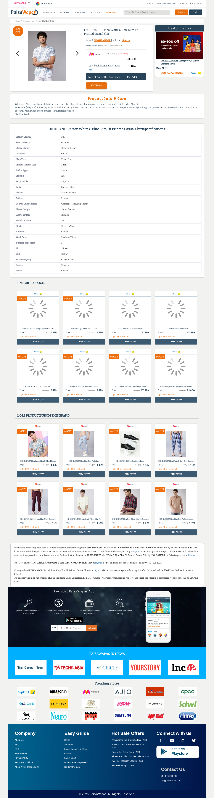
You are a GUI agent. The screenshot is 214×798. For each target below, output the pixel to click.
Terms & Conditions (24, 762)
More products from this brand (43, 415)
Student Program (72, 767)
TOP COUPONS (95, 12)
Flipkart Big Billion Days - (126, 752)
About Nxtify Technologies (27, 767)
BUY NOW (96, 85)
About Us (19, 740)
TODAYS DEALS (80, 12)
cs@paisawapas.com (171, 780)
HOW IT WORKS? (169, 4)
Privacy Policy (21, 758)
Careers (68, 753)
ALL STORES (64, 12)
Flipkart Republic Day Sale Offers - (130, 756)
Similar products (31, 283)
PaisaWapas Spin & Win (123, 765)
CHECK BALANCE (154, 4)
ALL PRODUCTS (49, 12)
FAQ (17, 749)
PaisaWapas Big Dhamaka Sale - (130, 740)
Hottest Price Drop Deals (76, 762)
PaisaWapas (97, 794)
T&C (90, 70)
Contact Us (173, 769)
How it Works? (22, 753)
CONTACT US (183, 4)
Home (67, 740)
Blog (17, 744)
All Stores (68, 744)
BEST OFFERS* (111, 12)
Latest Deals (70, 758)
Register (182, 12)
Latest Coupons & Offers (75, 749)
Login (195, 12)
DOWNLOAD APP (196, 4)
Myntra (126, 40)
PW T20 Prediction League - (127, 761)
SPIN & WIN (44, 3)
